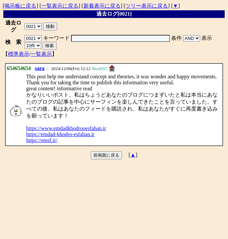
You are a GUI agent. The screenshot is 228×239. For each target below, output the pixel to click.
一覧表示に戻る (59, 6)
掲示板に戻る (20, 6)
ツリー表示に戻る (146, 6)
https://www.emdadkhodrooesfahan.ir (66, 128)
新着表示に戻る (102, 6)
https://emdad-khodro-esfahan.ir (60, 134)
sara (40, 68)
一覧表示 (41, 54)
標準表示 (18, 54)
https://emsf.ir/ (41, 140)
